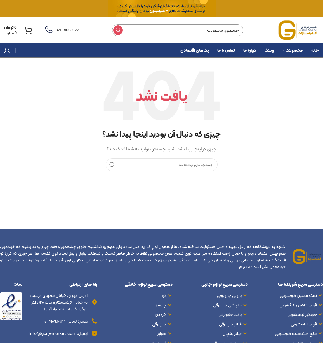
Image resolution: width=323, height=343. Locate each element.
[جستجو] (177, 30)
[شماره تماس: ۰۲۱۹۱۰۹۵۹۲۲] (94, 321)
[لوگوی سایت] (298, 29)
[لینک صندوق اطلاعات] (61, 30)
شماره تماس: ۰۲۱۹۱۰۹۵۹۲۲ (66, 321)
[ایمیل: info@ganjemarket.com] (94, 333)
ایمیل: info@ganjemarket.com (58, 333)
